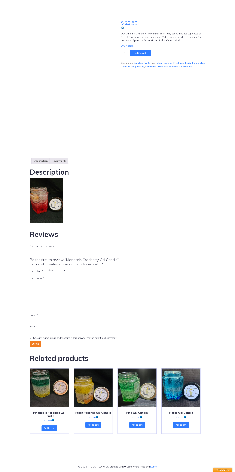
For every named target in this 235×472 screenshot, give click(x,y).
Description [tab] (41, 160)
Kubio (153, 466)
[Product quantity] (125, 52)
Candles (138, 62)
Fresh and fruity (182, 62)
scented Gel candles (180, 66)
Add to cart (140, 53)
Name (34, 315)
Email (33, 326)
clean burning (164, 62)
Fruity (147, 62)
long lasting (137, 66)
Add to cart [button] (49, 428)
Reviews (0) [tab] (59, 160)
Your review (37, 277)
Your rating (36, 271)
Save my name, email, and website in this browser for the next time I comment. (75, 337)
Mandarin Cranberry (156, 66)
